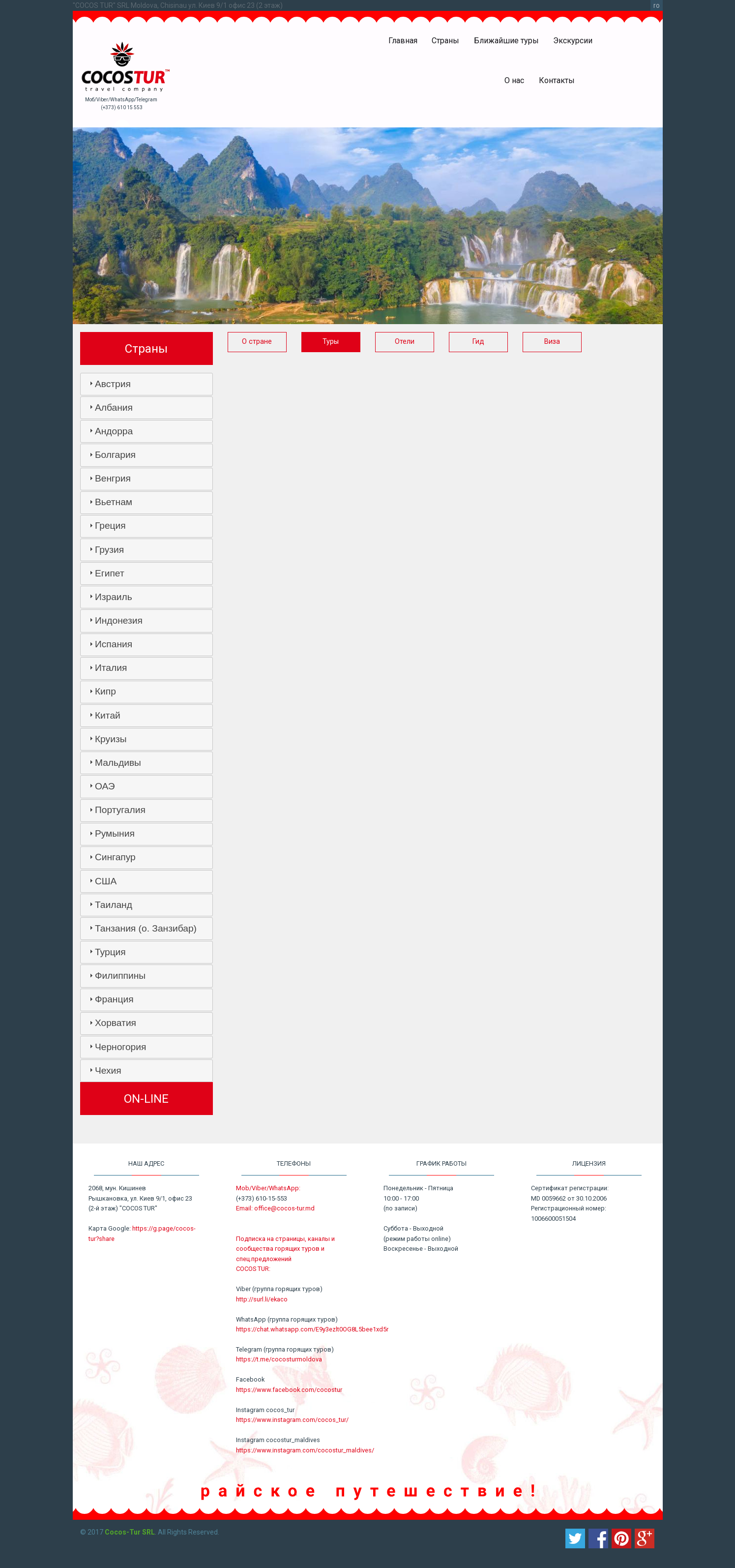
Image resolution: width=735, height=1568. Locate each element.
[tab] (146, 384)
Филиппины (120, 975)
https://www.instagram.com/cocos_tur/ (292, 1419)
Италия (111, 668)
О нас (514, 80)
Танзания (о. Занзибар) (146, 928)
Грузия (109, 549)
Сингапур (115, 857)
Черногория (120, 1047)
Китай (107, 715)
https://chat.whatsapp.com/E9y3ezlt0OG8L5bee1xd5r (312, 1329)
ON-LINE (146, 1099)
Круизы (111, 739)
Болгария (115, 455)
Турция (110, 952)
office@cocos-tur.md (284, 1208)
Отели (404, 341)
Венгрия (113, 478)
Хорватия (115, 1023)
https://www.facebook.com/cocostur (289, 1389)
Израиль (113, 597)
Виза (552, 341)
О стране (257, 341)
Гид (478, 341)
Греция (110, 525)
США (106, 881)
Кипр (105, 691)
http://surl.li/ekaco (262, 1299)
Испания (113, 644)
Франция (114, 999)
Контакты (557, 80)
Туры (331, 341)
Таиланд (113, 905)
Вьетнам (113, 502)
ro (656, 5)
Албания (114, 407)
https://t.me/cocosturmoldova (279, 1359)
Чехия (108, 1070)
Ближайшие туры (506, 40)
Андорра (114, 431)
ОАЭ (105, 786)
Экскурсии (572, 40)
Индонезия (119, 620)
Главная (402, 40)
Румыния (115, 833)
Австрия (113, 384)
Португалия (120, 810)
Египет (109, 573)
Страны (445, 40)
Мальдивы (118, 762)
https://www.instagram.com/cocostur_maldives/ (305, 1450)
